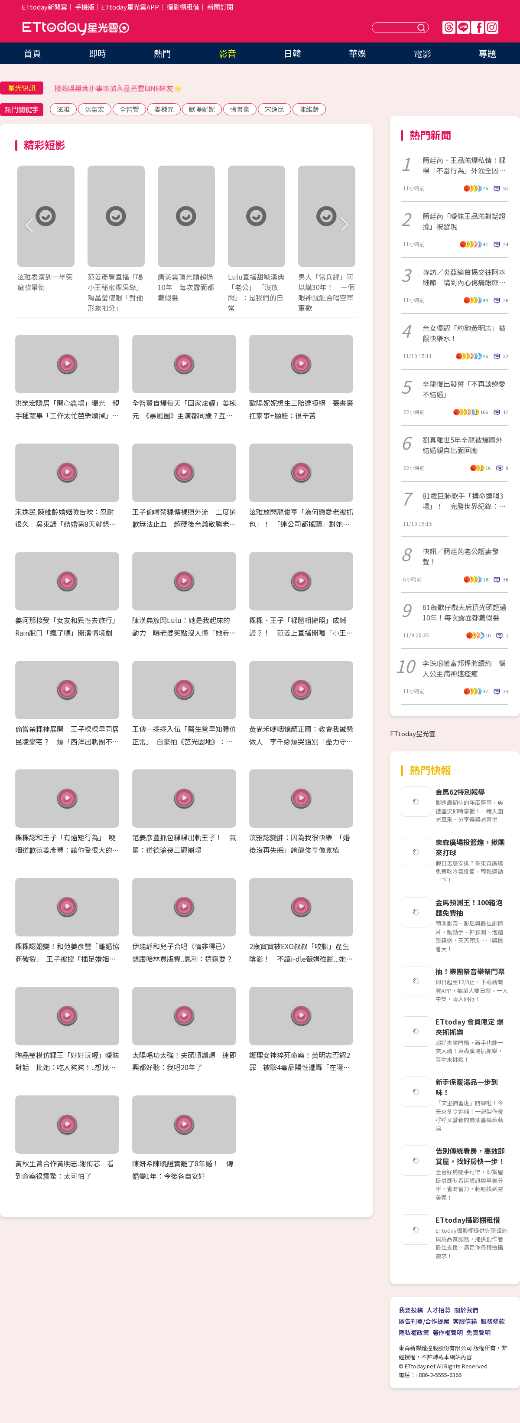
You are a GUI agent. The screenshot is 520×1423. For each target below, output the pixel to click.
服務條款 (493, 1321)
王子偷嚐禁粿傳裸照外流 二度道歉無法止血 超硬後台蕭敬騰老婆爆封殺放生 (184, 524)
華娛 (357, 53)
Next (343, 225)
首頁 (32, 53)
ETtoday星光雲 (76, 28)
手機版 (84, 6)
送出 (422, 27)
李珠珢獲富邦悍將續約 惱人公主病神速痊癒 (464, 668)
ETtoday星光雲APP (130, 6)
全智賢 (129, 109)
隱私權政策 (414, 1332)
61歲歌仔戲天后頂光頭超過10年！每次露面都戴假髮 (464, 612)
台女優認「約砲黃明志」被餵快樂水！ (464, 333)
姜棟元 (164, 109)
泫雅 (63, 109)
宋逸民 (274, 109)
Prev (29, 225)
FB (477, 27)
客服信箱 (465, 1321)
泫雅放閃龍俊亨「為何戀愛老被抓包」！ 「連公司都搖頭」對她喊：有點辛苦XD (301, 524)
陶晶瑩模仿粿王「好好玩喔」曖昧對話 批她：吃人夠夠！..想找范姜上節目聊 (67, 1067)
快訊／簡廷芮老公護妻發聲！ (460, 556)
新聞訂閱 (220, 6)
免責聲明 (478, 1332)
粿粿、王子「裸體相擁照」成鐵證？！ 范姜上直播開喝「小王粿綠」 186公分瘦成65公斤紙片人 (301, 632)
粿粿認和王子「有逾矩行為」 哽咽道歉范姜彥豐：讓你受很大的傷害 (67, 850)
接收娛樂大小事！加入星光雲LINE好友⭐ (118, 88)
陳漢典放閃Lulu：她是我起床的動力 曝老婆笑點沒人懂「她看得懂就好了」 (184, 632)
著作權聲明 (447, 1332)
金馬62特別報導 (460, 792)
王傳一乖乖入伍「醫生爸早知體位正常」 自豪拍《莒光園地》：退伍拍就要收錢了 (184, 741)
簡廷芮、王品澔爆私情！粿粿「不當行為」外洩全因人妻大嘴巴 (464, 165)
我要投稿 (411, 1310)
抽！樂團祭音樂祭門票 (470, 971)
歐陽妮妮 (202, 109)
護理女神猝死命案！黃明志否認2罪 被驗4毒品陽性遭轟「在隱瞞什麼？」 (299, 1067)
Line (463, 27)
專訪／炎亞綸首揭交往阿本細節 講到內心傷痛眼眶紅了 (464, 277)
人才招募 (438, 1310)
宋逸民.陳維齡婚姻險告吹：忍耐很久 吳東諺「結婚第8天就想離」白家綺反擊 (64, 524)
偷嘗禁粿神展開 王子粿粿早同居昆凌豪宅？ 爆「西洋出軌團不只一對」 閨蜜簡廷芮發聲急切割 (67, 741)
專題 (487, 53)
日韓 (292, 53)
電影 (422, 53)
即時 (97, 53)
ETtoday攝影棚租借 (468, 1219)
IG (491, 27)
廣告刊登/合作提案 (424, 1321)
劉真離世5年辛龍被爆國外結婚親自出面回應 (462, 444)
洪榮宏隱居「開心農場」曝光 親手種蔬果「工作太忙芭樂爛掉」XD (67, 415)
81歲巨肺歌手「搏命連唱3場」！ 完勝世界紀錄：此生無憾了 (464, 500)
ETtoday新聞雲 (44, 6)
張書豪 (240, 109)
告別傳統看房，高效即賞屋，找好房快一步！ (470, 1156)
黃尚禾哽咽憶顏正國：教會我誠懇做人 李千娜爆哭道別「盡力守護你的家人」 (301, 741)
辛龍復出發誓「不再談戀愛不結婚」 (464, 389)
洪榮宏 (94, 109)
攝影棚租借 (183, 6)
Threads (448, 27)
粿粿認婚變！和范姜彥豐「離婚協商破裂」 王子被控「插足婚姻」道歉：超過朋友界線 (67, 958)
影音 (227, 53)
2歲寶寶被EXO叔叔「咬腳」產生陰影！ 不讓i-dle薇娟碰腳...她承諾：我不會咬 (301, 958)
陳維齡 (309, 109)
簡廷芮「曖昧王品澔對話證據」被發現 (464, 221)
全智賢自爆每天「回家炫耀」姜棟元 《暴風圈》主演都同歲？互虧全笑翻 (184, 415)
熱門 (162, 53)
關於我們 (466, 1310)
